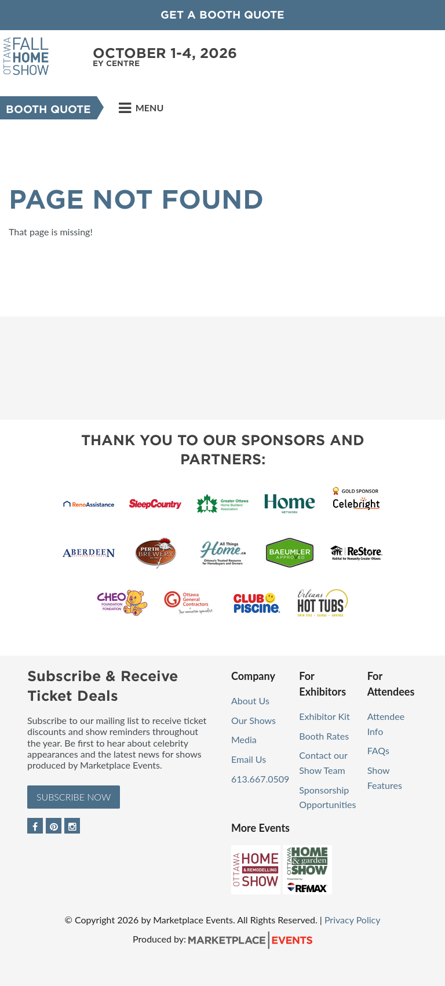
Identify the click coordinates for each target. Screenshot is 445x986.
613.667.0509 (260, 778)
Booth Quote (48, 109)
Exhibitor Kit (324, 716)
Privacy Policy (352, 919)
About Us (250, 700)
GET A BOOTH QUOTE (222, 15)
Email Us (248, 759)
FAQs (378, 750)
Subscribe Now (74, 796)
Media (244, 739)
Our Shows (253, 720)
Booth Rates (324, 735)
